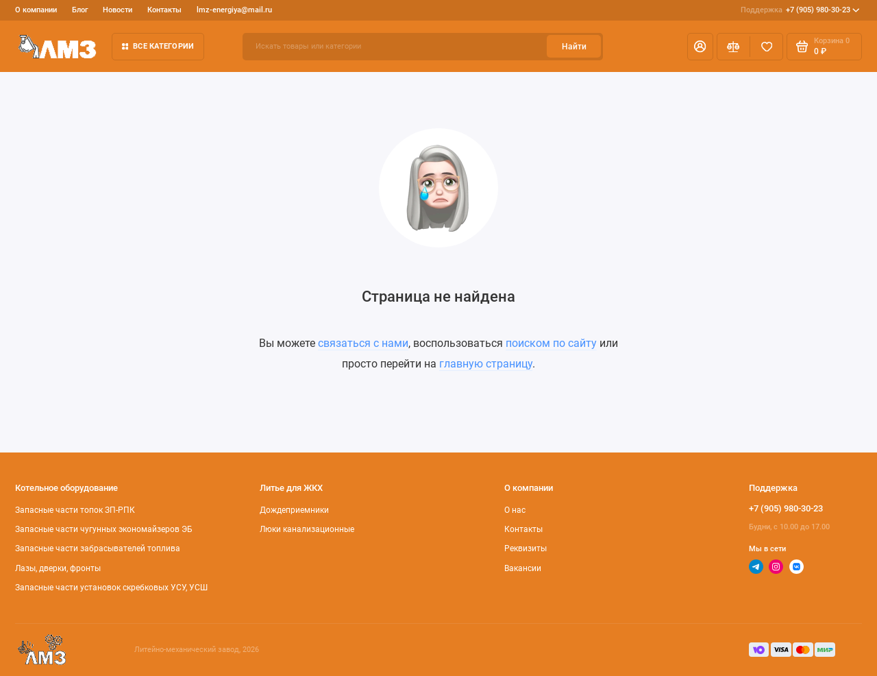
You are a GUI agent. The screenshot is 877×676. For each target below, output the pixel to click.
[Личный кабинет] (700, 46)
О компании (36, 9)
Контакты (164, 9)
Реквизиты (525, 548)
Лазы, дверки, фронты (58, 568)
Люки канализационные (307, 529)
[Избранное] (766, 46)
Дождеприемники (294, 510)
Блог (80, 9)
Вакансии (522, 568)
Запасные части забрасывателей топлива (97, 548)
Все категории (158, 46)
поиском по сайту (551, 343)
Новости (117, 9)
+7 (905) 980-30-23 (800, 10)
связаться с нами (363, 343)
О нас (515, 510)
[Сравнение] (733, 46)
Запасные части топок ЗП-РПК (75, 510)
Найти (574, 46)
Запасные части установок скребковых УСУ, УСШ (111, 587)
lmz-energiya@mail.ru (234, 9)
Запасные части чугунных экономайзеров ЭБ (104, 529)
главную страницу (485, 363)
